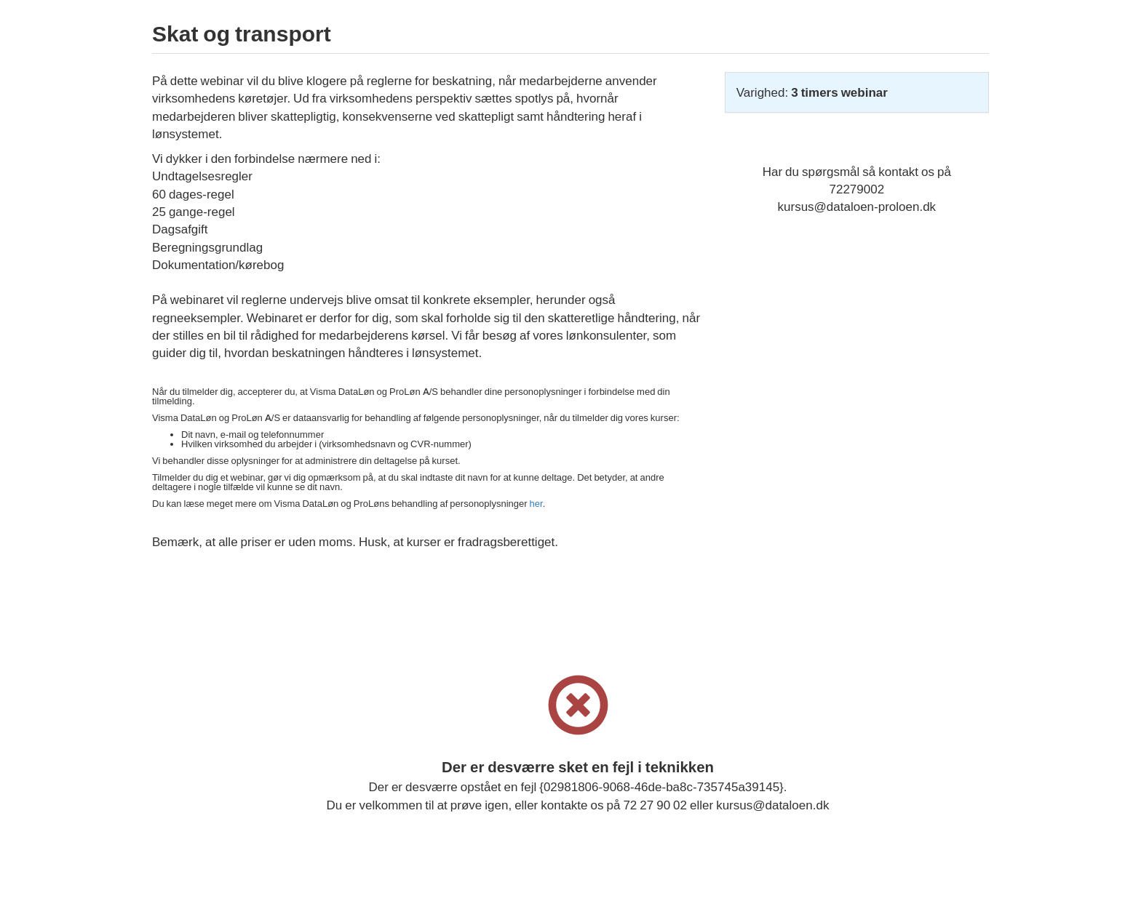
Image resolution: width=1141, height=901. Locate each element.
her (536, 503)
